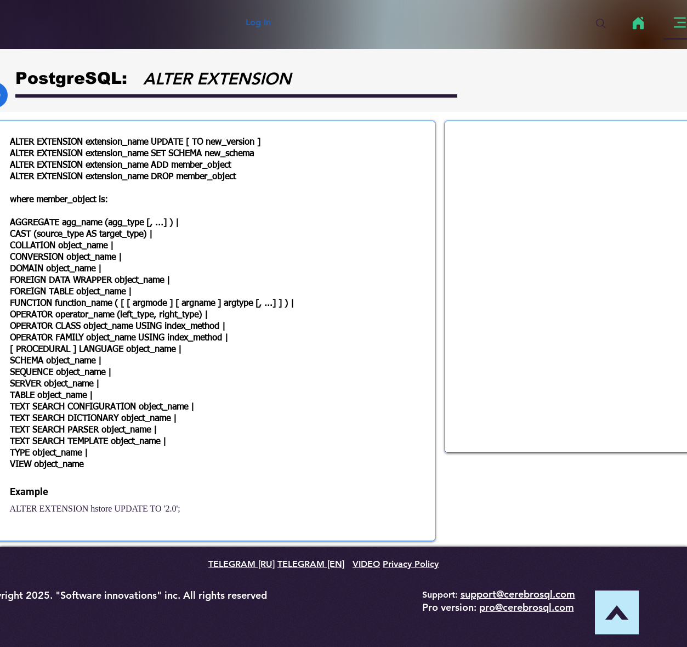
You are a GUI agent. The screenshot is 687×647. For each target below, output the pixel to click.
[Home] (638, 23)
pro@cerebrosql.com (526, 607)
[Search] (600, 23)
